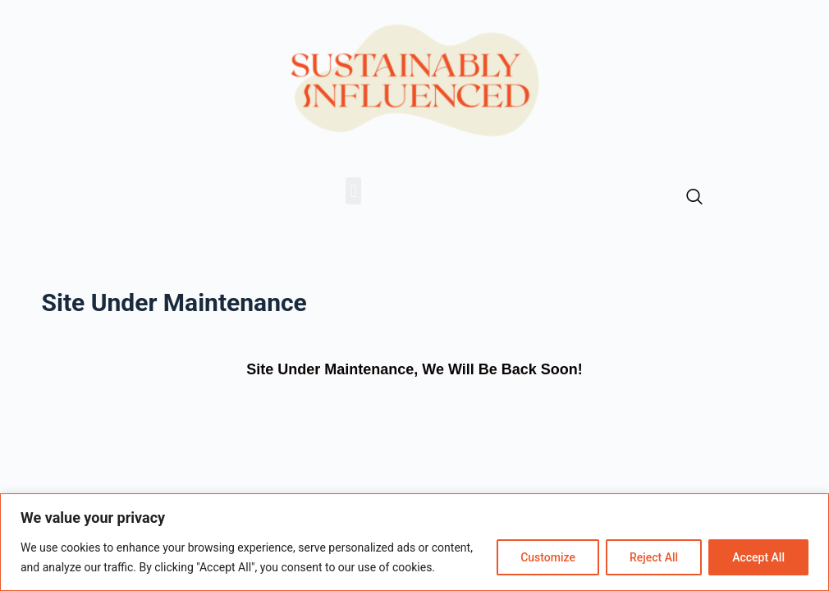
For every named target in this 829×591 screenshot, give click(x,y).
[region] (414, 542)
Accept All (758, 557)
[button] (353, 190)
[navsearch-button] (694, 197)
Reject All (654, 557)
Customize (547, 557)
